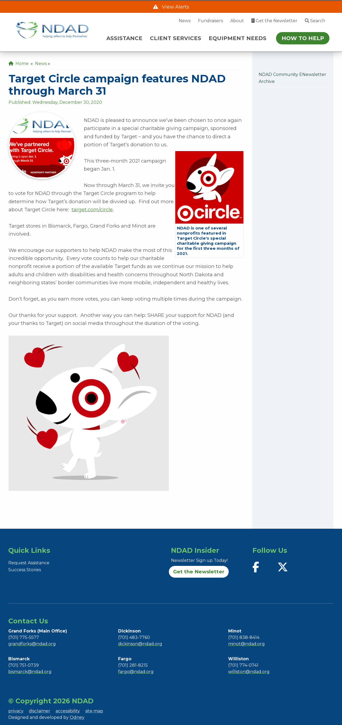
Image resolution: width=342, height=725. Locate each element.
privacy (16, 711)
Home (19, 63)
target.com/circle (92, 209)
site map (94, 711)
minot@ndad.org (246, 643)
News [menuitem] (41, 63)
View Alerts (175, 7)
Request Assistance (28, 562)
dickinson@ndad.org (140, 643)
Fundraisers (210, 20)
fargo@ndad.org (136, 671)
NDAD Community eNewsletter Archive (292, 78)
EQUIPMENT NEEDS (237, 38)
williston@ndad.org (249, 671)
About (237, 20)
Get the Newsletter (274, 20)
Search (315, 20)
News (185, 20)
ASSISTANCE (124, 38)
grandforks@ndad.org (32, 643)
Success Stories (24, 569)
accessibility (68, 711)
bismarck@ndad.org (30, 671)
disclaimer (39, 711)
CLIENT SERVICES (175, 38)
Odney (77, 717)
